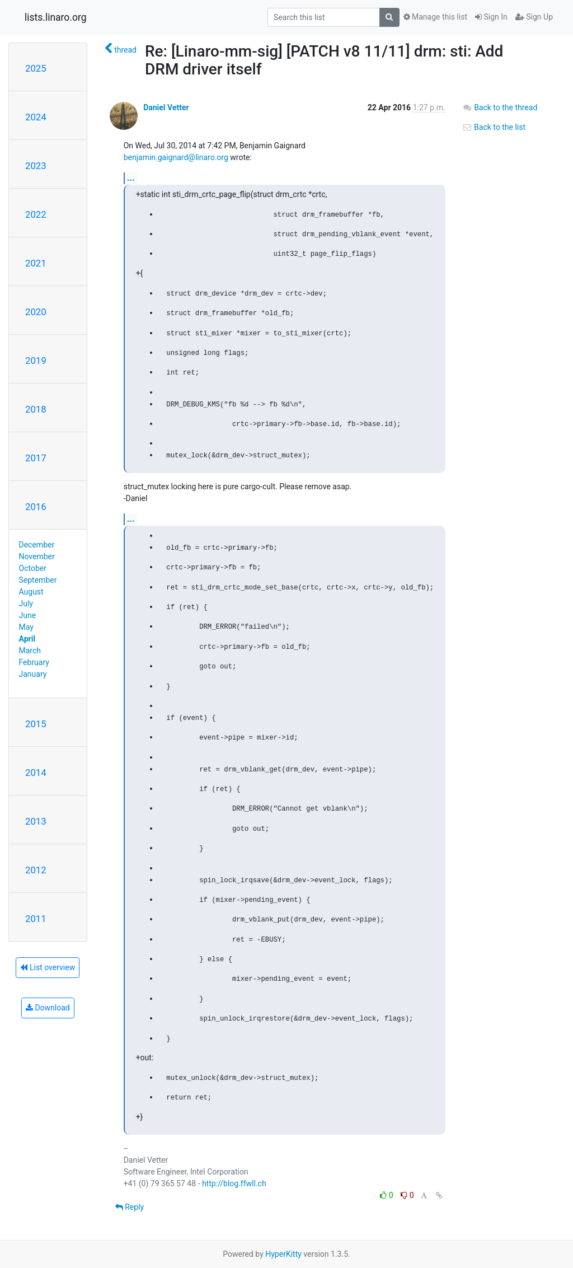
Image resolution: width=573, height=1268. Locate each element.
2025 (35, 68)
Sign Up (534, 16)
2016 (35, 506)
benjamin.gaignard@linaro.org (176, 157)
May (26, 627)
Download (48, 1007)
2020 (35, 311)
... (131, 177)
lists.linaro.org (56, 17)
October (32, 568)
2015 (35, 723)
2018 (35, 409)
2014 (35, 772)
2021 (35, 263)
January (33, 674)
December (37, 544)
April (27, 638)
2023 (35, 165)
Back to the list (493, 127)
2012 (35, 870)
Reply (129, 1207)
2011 (35, 918)
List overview (47, 967)
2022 (35, 214)
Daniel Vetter (166, 107)
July (26, 603)
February (34, 662)
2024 (35, 117)
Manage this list (435, 16)
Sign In (491, 16)
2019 (35, 360)
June (27, 615)
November (37, 556)
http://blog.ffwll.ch (234, 1183)
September (38, 579)
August (31, 591)
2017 (35, 458)
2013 (35, 821)
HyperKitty (283, 1254)
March (30, 650)
